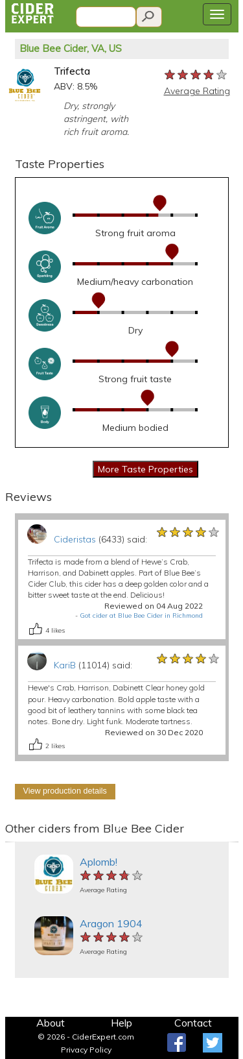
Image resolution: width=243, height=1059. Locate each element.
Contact (193, 1022)
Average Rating (197, 91)
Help (121, 1022)
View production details (65, 791)
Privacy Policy (86, 1049)
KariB (65, 665)
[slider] (196, 75)
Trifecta (72, 70)
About (50, 1022)
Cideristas (75, 539)
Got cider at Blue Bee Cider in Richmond (141, 615)
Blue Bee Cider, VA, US (70, 48)
